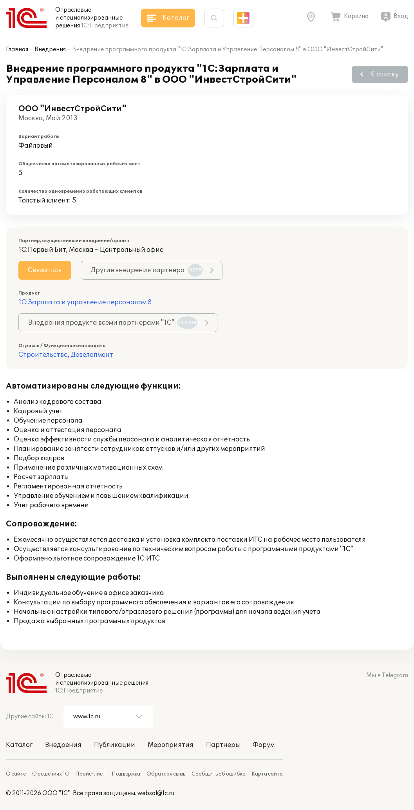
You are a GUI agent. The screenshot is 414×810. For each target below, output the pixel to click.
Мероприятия (170, 745)
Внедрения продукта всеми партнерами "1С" (112, 322)
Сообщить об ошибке (218, 774)
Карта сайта (267, 774)
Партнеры (223, 745)
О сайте (16, 774)
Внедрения (50, 49)
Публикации (114, 745)
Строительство (43, 355)
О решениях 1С (50, 774)
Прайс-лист (90, 774)
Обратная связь (165, 774)
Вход (401, 16)
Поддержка (126, 774)
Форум (264, 745)
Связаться (45, 270)
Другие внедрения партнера (146, 270)
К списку (384, 74)
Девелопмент (92, 355)
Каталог (19, 745)
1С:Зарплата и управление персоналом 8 (85, 302)
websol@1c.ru (155, 793)
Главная (17, 49)
